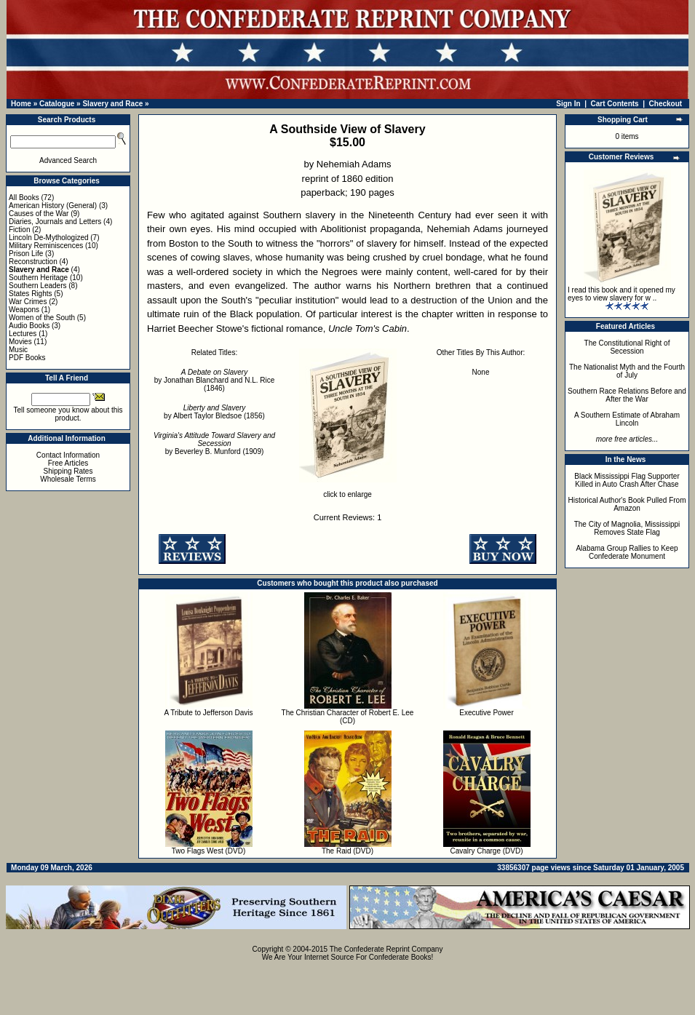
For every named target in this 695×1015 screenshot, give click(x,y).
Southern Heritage (38, 278)
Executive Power (486, 713)
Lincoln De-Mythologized (49, 238)
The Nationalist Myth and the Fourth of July (627, 371)
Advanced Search (68, 160)
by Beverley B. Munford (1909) (214, 443)
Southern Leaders (38, 286)
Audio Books (29, 326)
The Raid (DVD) (347, 851)
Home (21, 104)
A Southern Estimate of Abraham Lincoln (627, 419)
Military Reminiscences (46, 246)
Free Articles (68, 463)
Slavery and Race (112, 104)
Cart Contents (615, 104)
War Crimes (28, 302)
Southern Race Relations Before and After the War (627, 395)
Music (18, 350)
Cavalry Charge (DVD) (486, 851)
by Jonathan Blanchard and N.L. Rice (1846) (214, 380)
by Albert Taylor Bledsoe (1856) (214, 412)
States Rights (30, 294)
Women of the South (42, 318)
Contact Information (68, 455)
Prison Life (26, 254)
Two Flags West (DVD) (209, 851)
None (481, 372)
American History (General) (53, 206)
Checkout (666, 104)
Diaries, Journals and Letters (55, 222)
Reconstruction (33, 262)
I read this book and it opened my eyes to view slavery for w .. (621, 294)
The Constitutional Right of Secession (627, 347)
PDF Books (27, 358)
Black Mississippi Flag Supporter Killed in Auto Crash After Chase (627, 480)
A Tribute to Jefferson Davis (208, 713)
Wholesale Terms (68, 479)
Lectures (22, 334)
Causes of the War (38, 214)
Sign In (568, 104)
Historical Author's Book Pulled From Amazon (627, 504)
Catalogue (56, 104)
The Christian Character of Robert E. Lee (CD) (348, 717)
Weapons (24, 310)
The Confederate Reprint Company (386, 949)
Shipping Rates (68, 471)
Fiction (19, 230)
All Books (24, 198)
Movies (20, 342)
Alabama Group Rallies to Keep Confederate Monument (627, 552)
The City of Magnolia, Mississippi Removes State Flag (627, 528)
